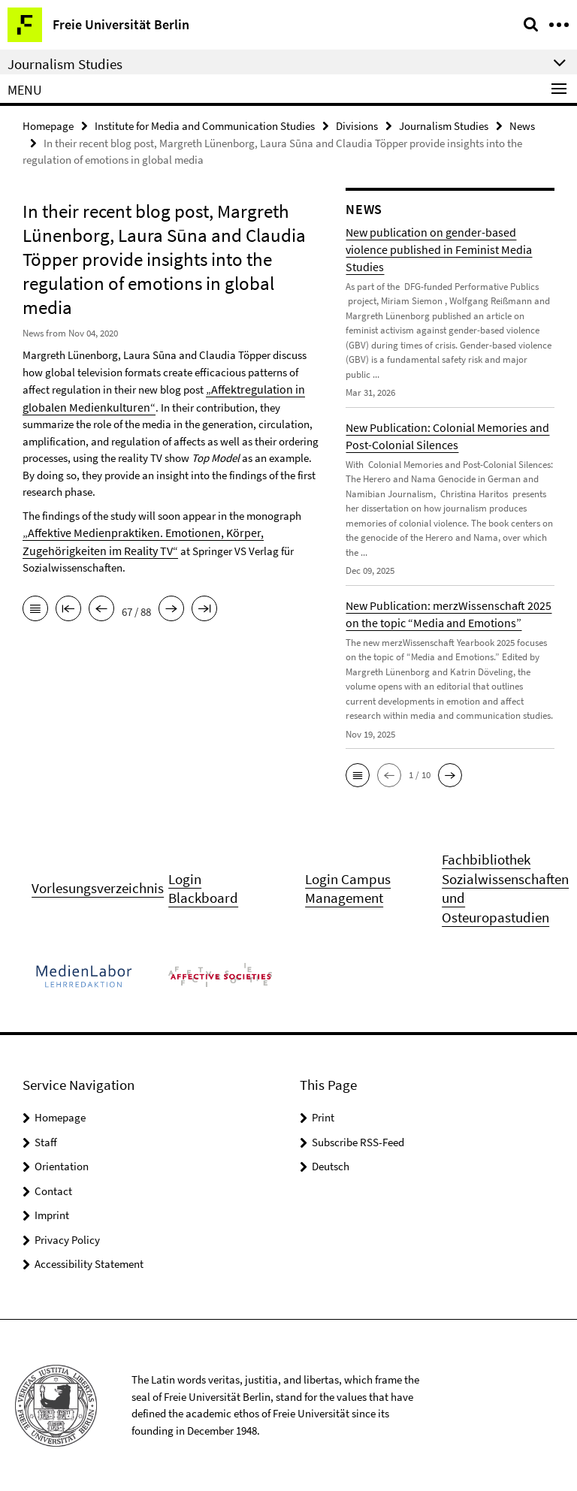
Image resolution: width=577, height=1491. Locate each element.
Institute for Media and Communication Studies (205, 125)
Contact (53, 1190)
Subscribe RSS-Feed (358, 1141)
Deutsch (330, 1165)
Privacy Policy (67, 1239)
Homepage (48, 125)
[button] (358, 774)
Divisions (357, 125)
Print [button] (323, 1116)
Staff (46, 1141)
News (522, 125)
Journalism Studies (443, 125)
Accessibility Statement (89, 1263)
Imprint (52, 1214)
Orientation (62, 1165)
